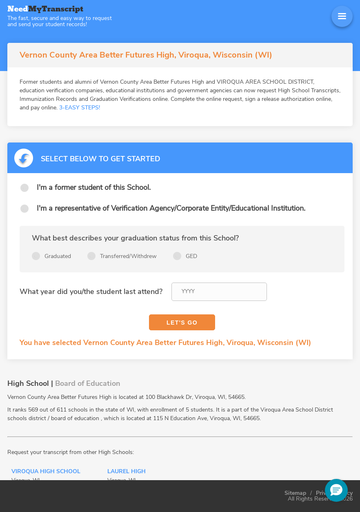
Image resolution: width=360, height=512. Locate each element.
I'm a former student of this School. (94, 187)
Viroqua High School (45, 472)
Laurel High (126, 472)
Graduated (57, 256)
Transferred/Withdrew (128, 256)
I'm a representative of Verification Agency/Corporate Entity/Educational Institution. (171, 208)
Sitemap (295, 493)
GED (191, 256)
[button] (336, 490)
